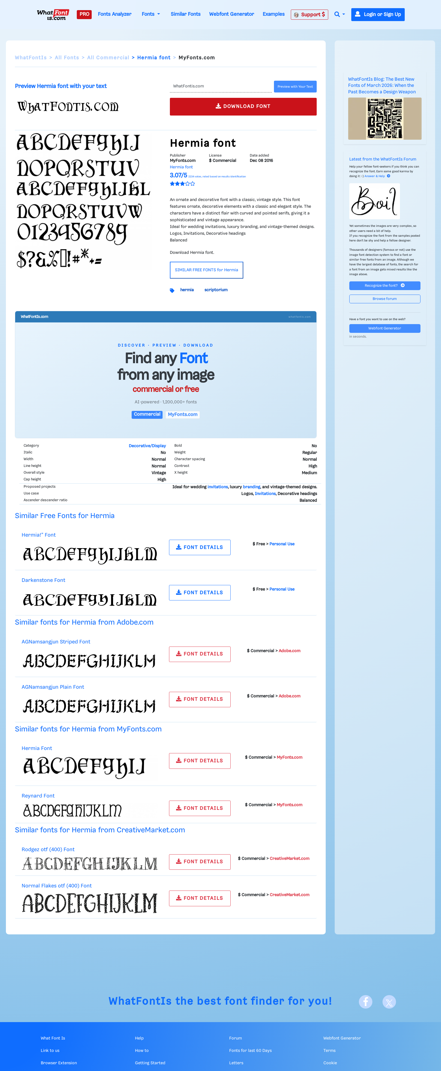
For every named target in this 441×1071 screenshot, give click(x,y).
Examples (274, 14)
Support (309, 15)
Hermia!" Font (39, 535)
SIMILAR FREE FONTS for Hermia (206, 270)
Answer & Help (377, 176)
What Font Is (53, 1038)
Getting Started (150, 1063)
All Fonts (67, 57)
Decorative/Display (147, 446)
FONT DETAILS (199, 547)
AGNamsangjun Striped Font (56, 642)
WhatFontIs (31, 57)
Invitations (265, 494)
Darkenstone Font (43, 580)
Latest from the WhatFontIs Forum (382, 159)
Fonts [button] (149, 14)
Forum (235, 1038)
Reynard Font (38, 796)
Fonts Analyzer (114, 14)
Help (139, 1038)
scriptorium (216, 290)
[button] (340, 15)
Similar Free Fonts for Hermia (65, 516)
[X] (389, 1002)
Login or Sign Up (378, 14)
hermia (187, 290)
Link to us (50, 1051)
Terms (329, 1051)
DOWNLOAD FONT (243, 106)
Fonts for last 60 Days (250, 1051)
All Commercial (108, 57)
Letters (236, 1063)
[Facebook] (365, 1002)
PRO (84, 14)
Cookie (330, 1063)
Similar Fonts (186, 14)
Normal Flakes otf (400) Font (57, 886)
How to (142, 1051)
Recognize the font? (385, 285)
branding (251, 487)
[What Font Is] (53, 14)
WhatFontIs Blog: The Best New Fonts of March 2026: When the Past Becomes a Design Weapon (382, 85)
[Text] (220, 86)
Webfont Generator (231, 14)
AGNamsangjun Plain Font (53, 687)
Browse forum (385, 299)
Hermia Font (37, 748)
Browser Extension (59, 1063)
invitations (218, 487)
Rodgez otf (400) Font (48, 849)
